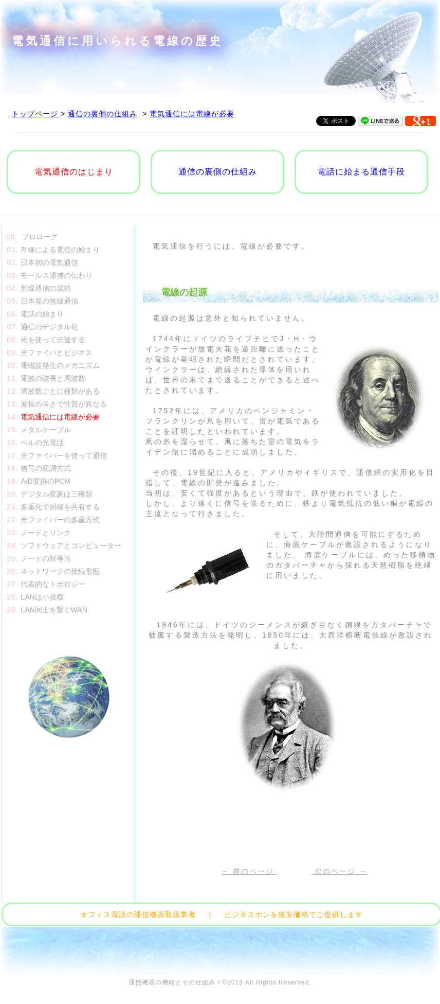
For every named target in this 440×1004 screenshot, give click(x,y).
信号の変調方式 (46, 468)
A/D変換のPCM (45, 481)
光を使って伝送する (53, 340)
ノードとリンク (46, 533)
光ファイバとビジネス (57, 352)
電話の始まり (42, 314)
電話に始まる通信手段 (361, 171)
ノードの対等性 (46, 558)
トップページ (35, 114)
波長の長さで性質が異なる (64, 404)
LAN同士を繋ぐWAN (54, 610)
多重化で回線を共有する (60, 507)
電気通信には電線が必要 (192, 114)
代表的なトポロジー (53, 584)
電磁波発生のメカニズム (60, 365)
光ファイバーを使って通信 (64, 455)
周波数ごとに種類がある (60, 391)
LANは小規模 (42, 597)
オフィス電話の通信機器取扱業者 (138, 914)
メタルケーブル (46, 430)
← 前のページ (249, 871)
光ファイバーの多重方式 (60, 520)
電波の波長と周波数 (53, 378)
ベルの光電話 (42, 442)
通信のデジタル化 (49, 327)
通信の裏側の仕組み (102, 114)
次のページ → (339, 871)
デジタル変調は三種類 (57, 494)
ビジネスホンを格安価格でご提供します (293, 914)
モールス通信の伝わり (57, 275)
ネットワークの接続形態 (60, 571)
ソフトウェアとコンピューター (71, 545)
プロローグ (40, 237)
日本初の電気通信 (49, 262)
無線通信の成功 (46, 288)
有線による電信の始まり (60, 249)
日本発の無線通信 (49, 301)
